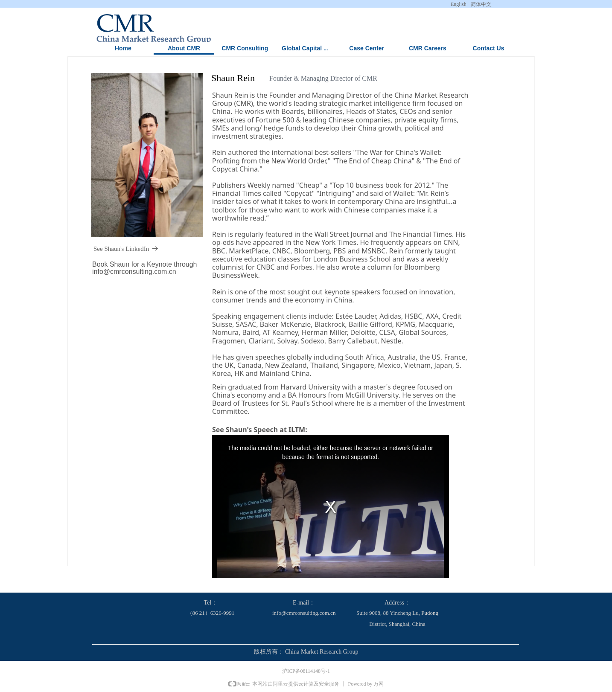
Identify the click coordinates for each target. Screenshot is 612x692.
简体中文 (481, 4)
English (458, 4)
